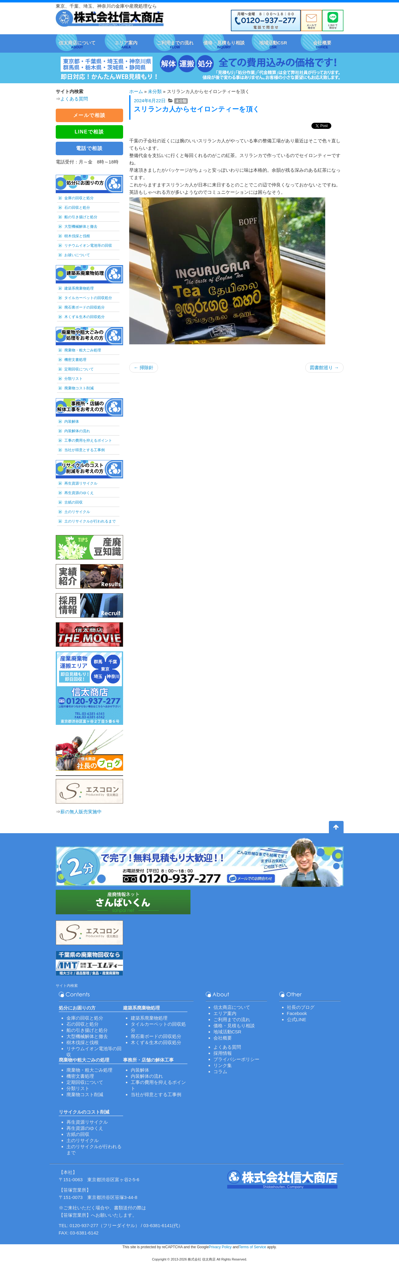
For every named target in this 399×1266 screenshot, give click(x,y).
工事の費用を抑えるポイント (88, 440)
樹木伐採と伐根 (77, 236)
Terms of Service (252, 1247)
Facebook (297, 1013)
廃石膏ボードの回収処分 (84, 307)
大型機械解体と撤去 (80, 226)
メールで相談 (89, 115)
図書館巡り (324, 367)
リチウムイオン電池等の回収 (88, 245)
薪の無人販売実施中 (81, 811)
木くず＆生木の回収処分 (84, 317)
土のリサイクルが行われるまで (90, 521)
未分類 (155, 91)
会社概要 (222, 1037)
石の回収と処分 (77, 207)
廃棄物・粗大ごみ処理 (82, 350)
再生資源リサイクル (80, 483)
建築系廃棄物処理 (79, 288)
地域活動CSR (227, 1031)
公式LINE (296, 1019)
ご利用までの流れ (231, 1019)
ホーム (136, 91)
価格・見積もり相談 (234, 1025)
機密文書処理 (75, 360)
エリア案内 (224, 1013)
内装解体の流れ (77, 431)
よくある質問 (74, 98)
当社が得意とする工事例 (84, 450)
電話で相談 (89, 148)
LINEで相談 (89, 131)
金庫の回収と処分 (79, 198)
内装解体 (71, 421)
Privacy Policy (220, 1247)
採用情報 (222, 1053)
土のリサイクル (77, 512)
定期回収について (79, 369)
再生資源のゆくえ (79, 493)
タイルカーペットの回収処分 (88, 298)
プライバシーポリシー (236, 1059)
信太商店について (231, 1007)
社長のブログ (300, 1007)
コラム (220, 1071)
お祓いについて (77, 255)
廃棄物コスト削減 (79, 388)
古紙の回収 (73, 502)
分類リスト (73, 378)
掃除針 (143, 367)
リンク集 (222, 1065)
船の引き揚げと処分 (80, 217)
